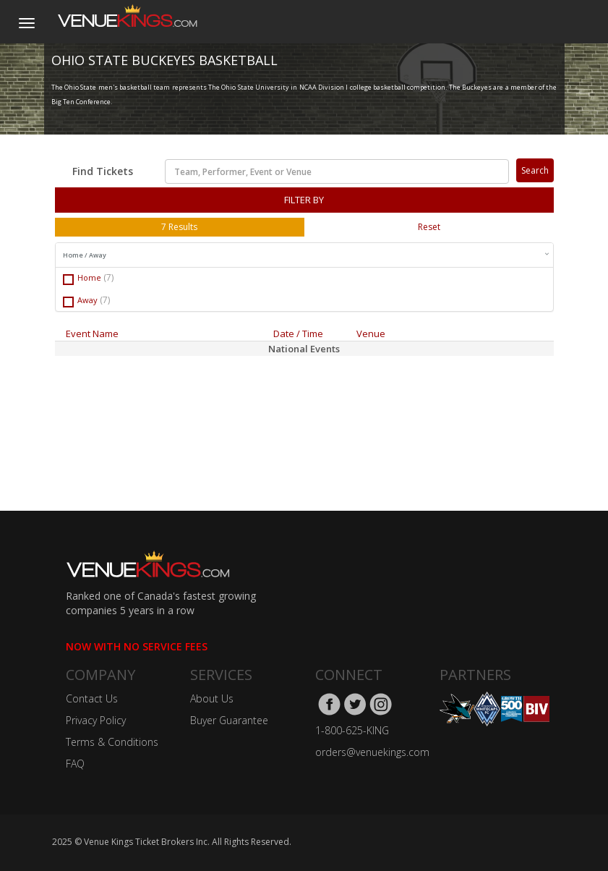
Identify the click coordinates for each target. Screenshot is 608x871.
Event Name (92, 333)
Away (86, 300)
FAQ (75, 763)
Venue (370, 333)
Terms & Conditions (112, 742)
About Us (212, 698)
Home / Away (306, 255)
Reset (429, 227)
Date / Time (298, 333)
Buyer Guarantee (229, 720)
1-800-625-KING (352, 730)
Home (88, 278)
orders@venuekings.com (372, 752)
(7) (108, 277)
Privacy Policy (96, 720)
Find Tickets (102, 171)
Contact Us (92, 698)
